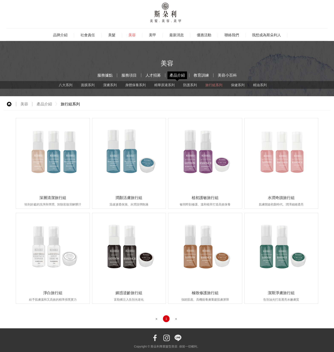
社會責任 (88, 35)
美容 (132, 35)
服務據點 (105, 75)
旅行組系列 (213, 85)
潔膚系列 (110, 85)
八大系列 (65, 85)
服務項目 (129, 75)
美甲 (152, 35)
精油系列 (260, 85)
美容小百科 (227, 75)
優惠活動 (204, 35)
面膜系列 (88, 85)
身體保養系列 (135, 85)
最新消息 (176, 35)
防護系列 (190, 85)
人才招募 (153, 75)
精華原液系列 (164, 85)
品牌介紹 (60, 35)
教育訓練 (201, 75)
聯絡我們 (232, 35)
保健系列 (238, 85)
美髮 (111, 35)
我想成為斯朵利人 (266, 35)
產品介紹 (177, 75)
